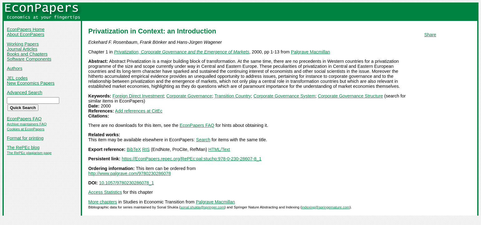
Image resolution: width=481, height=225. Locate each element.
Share (430, 34)
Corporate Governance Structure (350, 95)
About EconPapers (25, 34)
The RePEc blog (23, 147)
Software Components (29, 59)
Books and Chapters (27, 54)
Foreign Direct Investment (138, 95)
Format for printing (25, 138)
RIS (146, 149)
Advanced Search (24, 92)
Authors (14, 68)
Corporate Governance (189, 95)
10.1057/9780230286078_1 (126, 182)
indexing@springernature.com (326, 207)
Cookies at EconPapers (25, 129)
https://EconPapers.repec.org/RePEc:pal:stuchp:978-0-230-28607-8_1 (191, 158)
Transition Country (232, 95)
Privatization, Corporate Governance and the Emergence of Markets (181, 51)
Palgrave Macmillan (310, 51)
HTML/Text (219, 149)
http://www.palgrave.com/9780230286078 (129, 173)
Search (203, 139)
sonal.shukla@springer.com (202, 207)
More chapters (102, 201)
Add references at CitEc (139, 110)
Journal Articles (22, 49)
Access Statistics (105, 192)
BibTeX (134, 149)
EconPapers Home (26, 29)
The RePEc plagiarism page (29, 153)
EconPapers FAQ (24, 118)
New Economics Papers (31, 83)
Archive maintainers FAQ (26, 124)
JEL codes (17, 78)
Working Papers (23, 44)
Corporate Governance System (284, 95)
